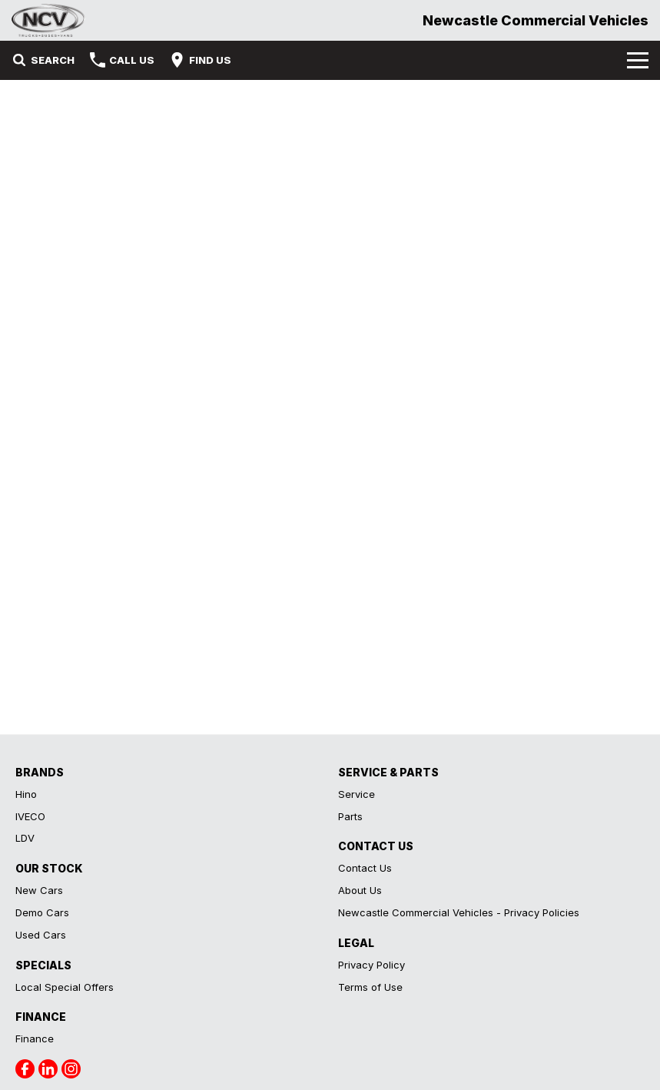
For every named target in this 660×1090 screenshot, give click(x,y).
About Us (360, 890)
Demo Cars (42, 912)
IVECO (30, 816)
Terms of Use (370, 987)
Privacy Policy (371, 965)
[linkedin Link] (48, 1068)
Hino (26, 794)
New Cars (39, 890)
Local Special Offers (64, 987)
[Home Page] (48, 20)
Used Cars (40, 935)
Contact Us (365, 868)
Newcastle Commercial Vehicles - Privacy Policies (458, 912)
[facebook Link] (25, 1068)
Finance (34, 1038)
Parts (350, 816)
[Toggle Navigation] (637, 60)
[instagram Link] (71, 1068)
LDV (25, 838)
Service (356, 794)
